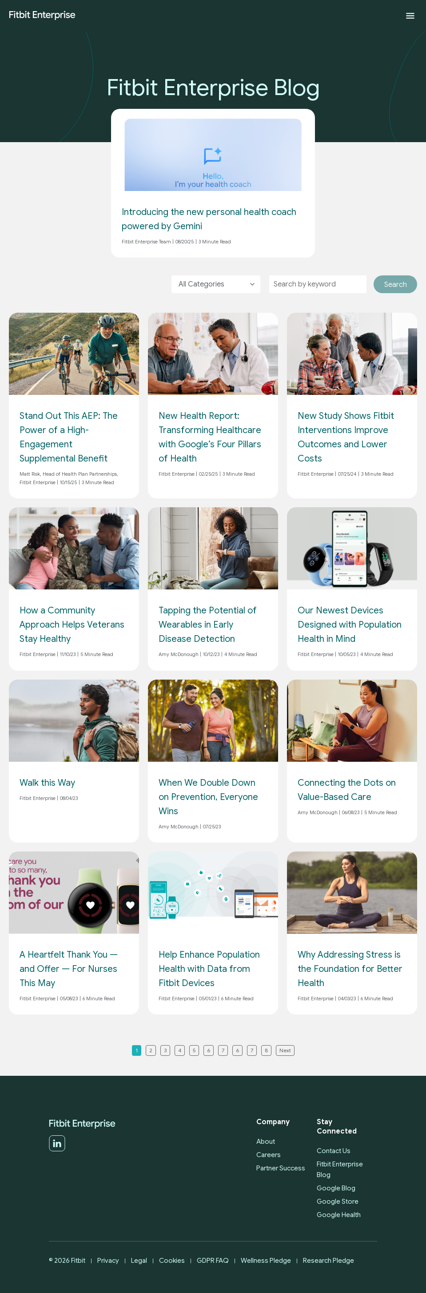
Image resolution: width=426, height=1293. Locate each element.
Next (285, 1050)
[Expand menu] (410, 16)
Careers (268, 1155)
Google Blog (336, 1188)
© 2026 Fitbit (67, 1261)
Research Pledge (328, 1261)
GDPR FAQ (213, 1261)
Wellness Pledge (266, 1261)
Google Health (339, 1215)
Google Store (337, 1201)
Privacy (108, 1261)
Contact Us (333, 1151)
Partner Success (280, 1168)
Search (395, 284)
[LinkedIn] (57, 1149)
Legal (139, 1261)
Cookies (172, 1261)
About (265, 1142)
